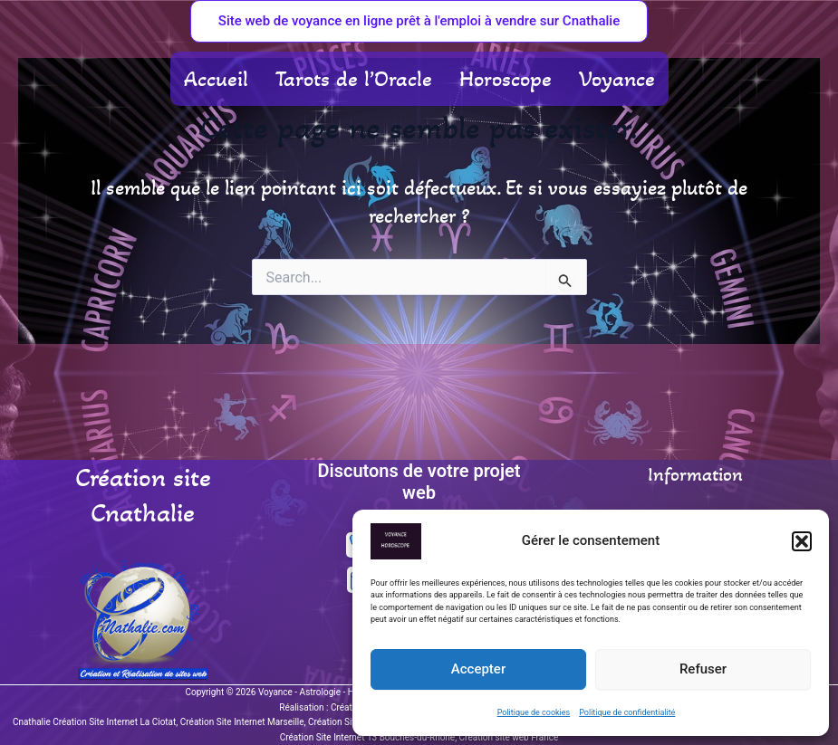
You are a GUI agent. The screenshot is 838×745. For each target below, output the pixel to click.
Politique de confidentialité (627, 712)
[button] (802, 541)
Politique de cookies (534, 712)
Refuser (703, 669)
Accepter (478, 669)
